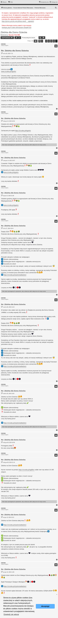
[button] (35, 41)
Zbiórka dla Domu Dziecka (14, 32)
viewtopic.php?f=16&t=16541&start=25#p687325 (16, 27)
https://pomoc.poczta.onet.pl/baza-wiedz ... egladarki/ (18, 21)
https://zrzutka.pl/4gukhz (23, 130)
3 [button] (46, 41)
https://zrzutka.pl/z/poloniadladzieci (15, 275)
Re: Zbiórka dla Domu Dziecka (15, 51)
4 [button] (48, 41)
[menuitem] (10, 2)
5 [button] (51, 41)
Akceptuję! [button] (45, 606)
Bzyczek (11, 35)
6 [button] (53, 41)
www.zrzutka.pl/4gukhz (8, 71)
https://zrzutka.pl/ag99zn (26, 470)
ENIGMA (3, 44)
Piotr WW (17, 35)
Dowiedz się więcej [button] (11, 614)
